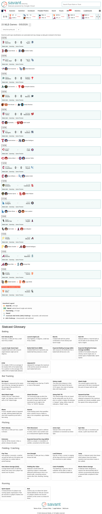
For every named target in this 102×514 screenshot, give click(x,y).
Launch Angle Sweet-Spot (10, 348)
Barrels (55, 337)
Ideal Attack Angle (7, 394)
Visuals (61, 11)
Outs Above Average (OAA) (10, 466)
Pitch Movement (32, 428)
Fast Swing (9, 310)
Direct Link (5, 46)
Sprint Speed (6, 488)
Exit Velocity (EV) (7, 337)
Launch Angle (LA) (33, 337)
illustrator (12, 11)
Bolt (28, 488)
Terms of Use (38, 508)
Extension (5, 439)
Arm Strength (31, 453)
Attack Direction (32, 394)
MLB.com (65, 508)
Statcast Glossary (13, 326)
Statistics (77, 11)
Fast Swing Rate (32, 381)
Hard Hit (8, 306)
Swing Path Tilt (57, 394)
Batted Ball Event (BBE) (34, 348)
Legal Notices (57, 508)
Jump (80, 453)
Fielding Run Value (33, 466)
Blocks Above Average (85, 466)
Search (54, 11)
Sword (8, 313)
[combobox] (81, 4)
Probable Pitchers (43, 11)
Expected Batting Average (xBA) (63, 348)
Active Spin (56, 428)
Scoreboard (31, 11)
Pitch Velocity (6, 428)
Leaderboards (88, 11)
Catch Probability (58, 466)
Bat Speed (5, 381)
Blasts (4, 409)
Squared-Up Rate (83, 394)
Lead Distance (57, 453)
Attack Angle (82, 381)
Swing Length (57, 381)
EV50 (3, 363)
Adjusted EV (31, 363)
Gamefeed (21, 11)
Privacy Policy (47, 508)
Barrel (9, 308)
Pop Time (5, 453)
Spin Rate (81, 428)
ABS (69, 11)
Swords (29, 409)
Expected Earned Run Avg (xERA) (38, 439)
